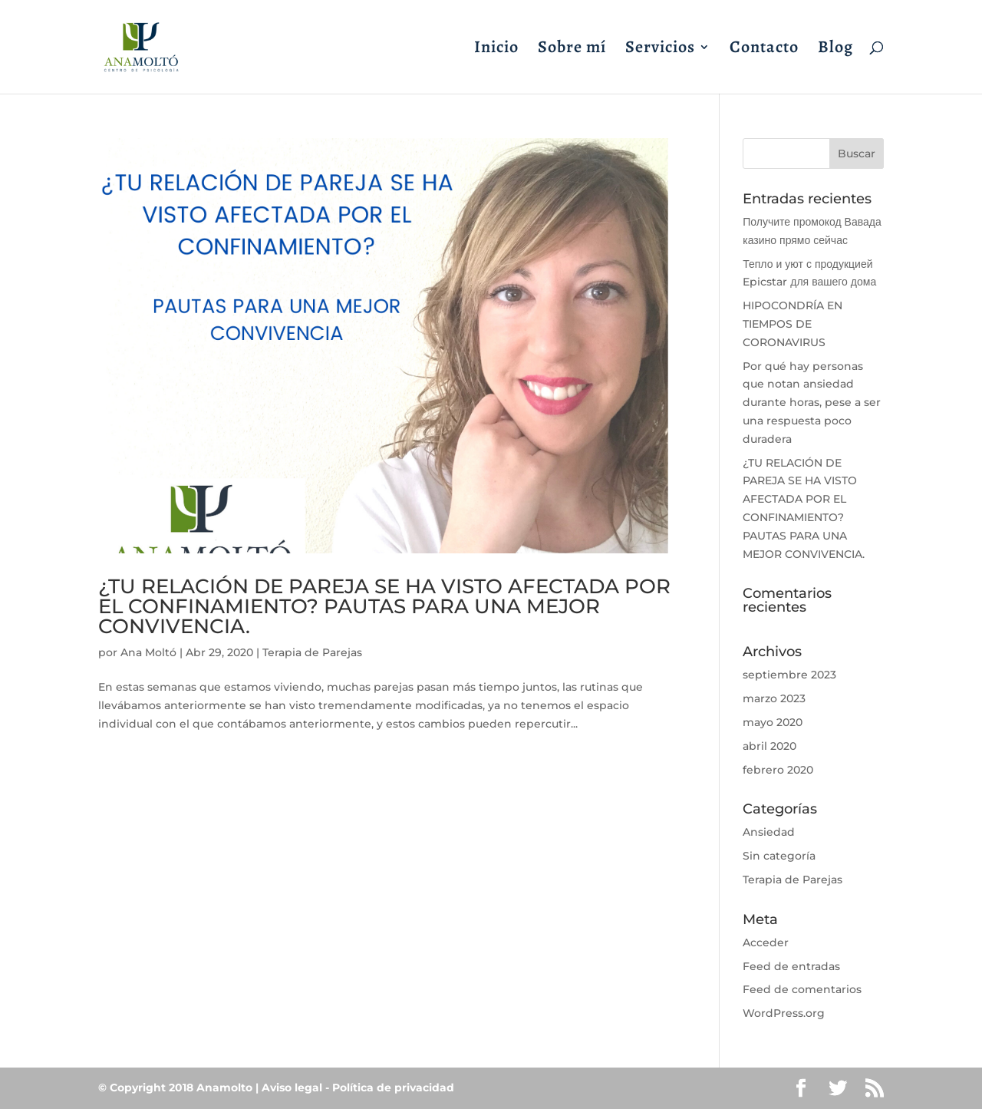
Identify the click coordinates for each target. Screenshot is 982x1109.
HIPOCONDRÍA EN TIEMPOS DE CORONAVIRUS (792, 324)
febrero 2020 (778, 770)
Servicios (660, 49)
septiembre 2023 (789, 675)
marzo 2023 (774, 698)
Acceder (766, 942)
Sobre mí (572, 49)
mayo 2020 (772, 722)
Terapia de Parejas (312, 652)
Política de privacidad (393, 1087)
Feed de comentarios (802, 989)
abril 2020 (769, 746)
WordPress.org (784, 1013)
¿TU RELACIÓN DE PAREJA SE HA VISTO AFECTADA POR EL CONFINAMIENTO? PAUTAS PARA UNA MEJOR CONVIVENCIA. (384, 606)
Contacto (764, 49)
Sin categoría (779, 856)
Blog (835, 49)
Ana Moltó (148, 652)
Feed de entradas (791, 966)
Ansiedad (769, 832)
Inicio (496, 49)
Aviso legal (292, 1087)
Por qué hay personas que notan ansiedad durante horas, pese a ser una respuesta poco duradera (812, 402)
